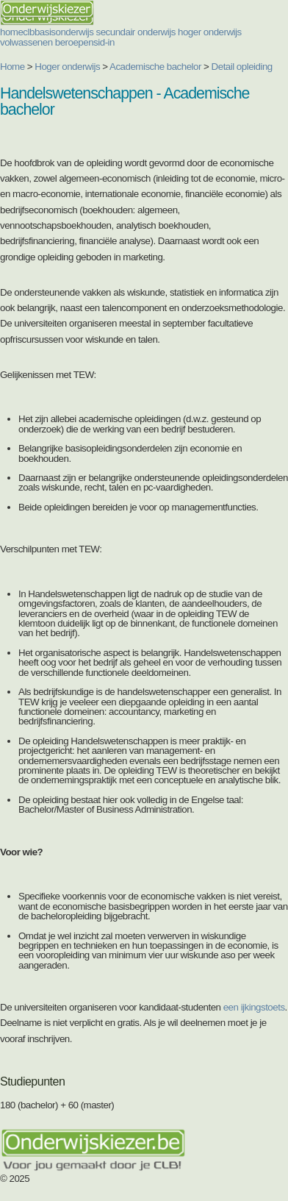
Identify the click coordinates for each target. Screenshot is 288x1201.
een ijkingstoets (254, 1007)
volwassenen (26, 42)
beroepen (74, 42)
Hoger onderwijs (67, 66)
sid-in (104, 42)
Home (12, 66)
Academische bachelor (155, 66)
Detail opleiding (242, 66)
